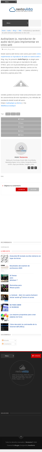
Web (20, 30)
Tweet (21, 119)
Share (21, 123)
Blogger (17, 445)
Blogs (14, 30)
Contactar (36, 356)
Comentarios (6, 344)
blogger (33, 189)
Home (3, 30)
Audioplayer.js (11, 103)
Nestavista (29, 442)
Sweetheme (31, 445)
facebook (21, 189)
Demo (19, 103)
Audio (9, 30)
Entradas (5, 340)
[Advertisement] (19, 219)
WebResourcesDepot (8, 106)
